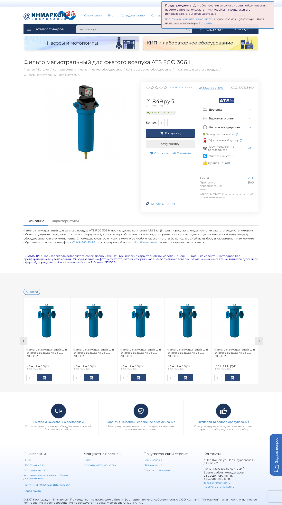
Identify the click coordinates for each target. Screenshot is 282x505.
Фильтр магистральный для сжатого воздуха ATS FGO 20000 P (234, 353)
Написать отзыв (180, 87)
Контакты (157, 15)
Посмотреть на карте (218, 486)
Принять (205, 23)
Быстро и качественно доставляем (58, 421)
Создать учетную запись (100, 464)
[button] (276, 455)
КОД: (234, 87)
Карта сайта (32, 490)
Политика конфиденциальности (47, 484)
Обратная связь (35, 464)
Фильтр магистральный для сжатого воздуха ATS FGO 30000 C (187, 353)
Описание (35, 221)
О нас (28, 459)
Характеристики (65, 221)
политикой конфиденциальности (189, 19)
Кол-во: (151, 122)
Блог (111, 15)
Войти (87, 459)
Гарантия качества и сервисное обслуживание (141, 421)
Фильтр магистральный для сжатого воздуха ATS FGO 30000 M (93, 353)
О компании (93, 15)
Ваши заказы (153, 459)
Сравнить (181, 153)
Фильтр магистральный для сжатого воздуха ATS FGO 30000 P (46, 353)
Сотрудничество (133, 15)
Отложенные (153, 464)
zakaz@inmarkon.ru (145, 242)
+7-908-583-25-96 (84, 242)
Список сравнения (157, 470)
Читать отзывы (162, 204)
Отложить (159, 153)
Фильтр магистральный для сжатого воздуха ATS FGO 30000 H (140, 353)
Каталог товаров (48, 29)
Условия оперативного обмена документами (46, 476)
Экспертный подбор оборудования (223, 421)
